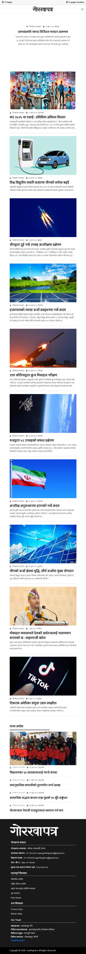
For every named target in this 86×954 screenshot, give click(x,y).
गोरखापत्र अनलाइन (18, 767)
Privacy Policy (17, 909)
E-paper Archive (75, 2)
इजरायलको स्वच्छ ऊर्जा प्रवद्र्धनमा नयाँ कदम (38, 310)
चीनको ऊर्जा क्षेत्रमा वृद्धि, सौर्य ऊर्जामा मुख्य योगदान (42, 571)
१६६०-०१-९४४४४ (28, 862)
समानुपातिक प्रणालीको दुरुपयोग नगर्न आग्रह (35, 785)
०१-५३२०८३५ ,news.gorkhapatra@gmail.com (45, 853)
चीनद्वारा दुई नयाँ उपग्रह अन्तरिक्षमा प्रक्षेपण (35, 245)
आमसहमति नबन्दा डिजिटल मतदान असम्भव (43, 31)
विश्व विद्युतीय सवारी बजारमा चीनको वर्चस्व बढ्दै (39, 182)
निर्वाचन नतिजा (16, 914)
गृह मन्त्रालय (15, 893)
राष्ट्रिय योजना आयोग (18, 884)
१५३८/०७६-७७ (42, 867)
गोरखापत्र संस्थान (17, 940)
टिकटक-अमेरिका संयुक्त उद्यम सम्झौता (33, 703)
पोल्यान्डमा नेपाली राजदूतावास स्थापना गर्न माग (36, 810)
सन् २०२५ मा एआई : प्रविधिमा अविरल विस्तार (38, 117)
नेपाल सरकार (16, 898)
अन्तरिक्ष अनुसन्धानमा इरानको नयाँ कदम (34, 506)
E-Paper (7, 2)
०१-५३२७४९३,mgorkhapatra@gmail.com (41, 858)
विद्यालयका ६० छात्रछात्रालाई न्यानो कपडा (33, 772)
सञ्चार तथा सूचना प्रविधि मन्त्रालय (23, 888)
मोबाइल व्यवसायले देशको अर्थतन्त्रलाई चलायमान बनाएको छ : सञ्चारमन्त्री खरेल (40, 635)
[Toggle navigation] (82, 9)
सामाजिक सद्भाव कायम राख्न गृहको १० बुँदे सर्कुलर (38, 798)
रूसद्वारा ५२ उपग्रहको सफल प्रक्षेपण (32, 440)
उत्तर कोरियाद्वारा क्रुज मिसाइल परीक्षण (33, 375)
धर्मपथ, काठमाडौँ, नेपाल (36, 848)
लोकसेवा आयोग (17, 879)
